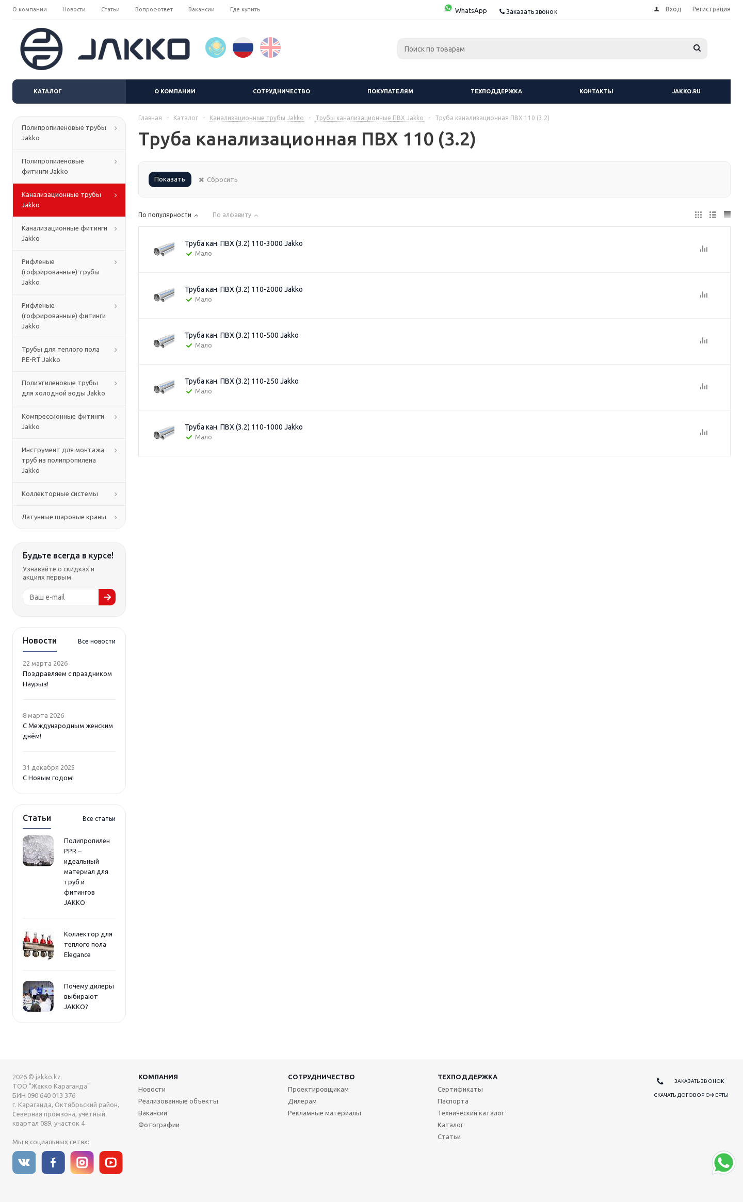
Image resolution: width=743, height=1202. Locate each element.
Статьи (449, 1136)
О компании (175, 91)
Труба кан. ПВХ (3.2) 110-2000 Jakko (244, 289)
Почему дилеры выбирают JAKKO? (89, 996)
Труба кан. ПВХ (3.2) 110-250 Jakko (242, 381)
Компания (158, 1076)
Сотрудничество (281, 91)
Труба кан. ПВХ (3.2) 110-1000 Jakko (244, 427)
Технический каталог (471, 1112)
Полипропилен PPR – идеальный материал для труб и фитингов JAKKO (87, 871)
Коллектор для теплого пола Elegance (88, 944)
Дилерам (302, 1101)
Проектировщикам (318, 1089)
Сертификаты (460, 1089)
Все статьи (99, 818)
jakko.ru (686, 91)
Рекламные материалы (324, 1112)
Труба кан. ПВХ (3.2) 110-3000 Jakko (244, 243)
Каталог (48, 91)
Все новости (97, 641)
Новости (152, 1089)
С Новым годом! (48, 777)
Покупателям (390, 91)
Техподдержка (496, 91)
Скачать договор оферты (691, 1095)
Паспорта (453, 1101)
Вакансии (152, 1112)
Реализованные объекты (178, 1101)
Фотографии (159, 1124)
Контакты (596, 91)
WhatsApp (465, 10)
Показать (169, 179)
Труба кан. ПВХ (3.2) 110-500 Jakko (242, 335)
